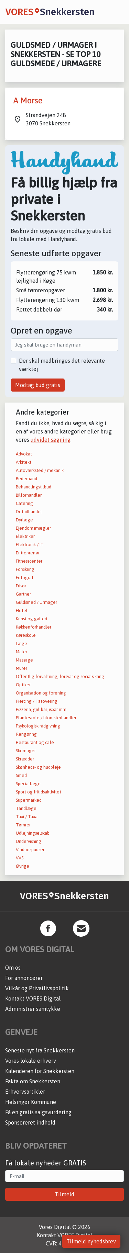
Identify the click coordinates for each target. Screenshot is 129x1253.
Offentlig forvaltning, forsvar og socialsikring (60, 676)
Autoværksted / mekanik (40, 470)
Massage (24, 660)
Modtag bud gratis (37, 385)
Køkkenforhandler (33, 627)
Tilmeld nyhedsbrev (91, 1241)
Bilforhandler (29, 495)
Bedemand (26, 478)
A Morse (28, 100)
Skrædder (25, 758)
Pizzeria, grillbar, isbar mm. (41, 709)
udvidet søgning (51, 440)
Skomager (26, 750)
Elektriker (25, 536)
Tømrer (23, 824)
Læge (21, 643)
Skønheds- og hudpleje (38, 767)
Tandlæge (26, 808)
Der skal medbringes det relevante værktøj (62, 365)
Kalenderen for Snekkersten (39, 1071)
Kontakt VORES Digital (33, 998)
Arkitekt (23, 462)
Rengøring (26, 734)
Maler (21, 651)
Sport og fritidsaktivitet (38, 791)
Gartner (23, 594)
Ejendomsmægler (33, 528)
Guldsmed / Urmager (36, 602)
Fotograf (24, 577)
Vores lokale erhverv (30, 1061)
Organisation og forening (41, 693)
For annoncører (24, 978)
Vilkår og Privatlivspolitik (37, 988)
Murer (21, 668)
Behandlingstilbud (33, 486)
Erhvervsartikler (25, 1091)
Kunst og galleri (31, 618)
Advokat (24, 453)
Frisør (21, 585)
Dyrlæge (24, 519)
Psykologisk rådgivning (38, 726)
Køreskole (26, 635)
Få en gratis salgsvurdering (38, 1112)
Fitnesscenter (29, 561)
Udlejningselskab (33, 833)
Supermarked (29, 800)
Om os (13, 967)
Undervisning (28, 841)
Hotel (22, 610)
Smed (21, 775)
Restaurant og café (35, 742)
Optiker (23, 684)
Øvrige (22, 866)
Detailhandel (29, 511)
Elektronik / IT (30, 544)
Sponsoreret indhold (30, 1122)
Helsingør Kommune (30, 1102)
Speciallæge (28, 783)
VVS (19, 857)
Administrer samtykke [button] (32, 1009)
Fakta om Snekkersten (32, 1081)
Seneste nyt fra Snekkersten (40, 1050)
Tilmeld (64, 1194)
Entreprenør (28, 552)
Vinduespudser (30, 849)
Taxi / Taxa (26, 816)
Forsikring (25, 569)
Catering (24, 503)
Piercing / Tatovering (36, 701)
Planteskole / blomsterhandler (46, 717)
